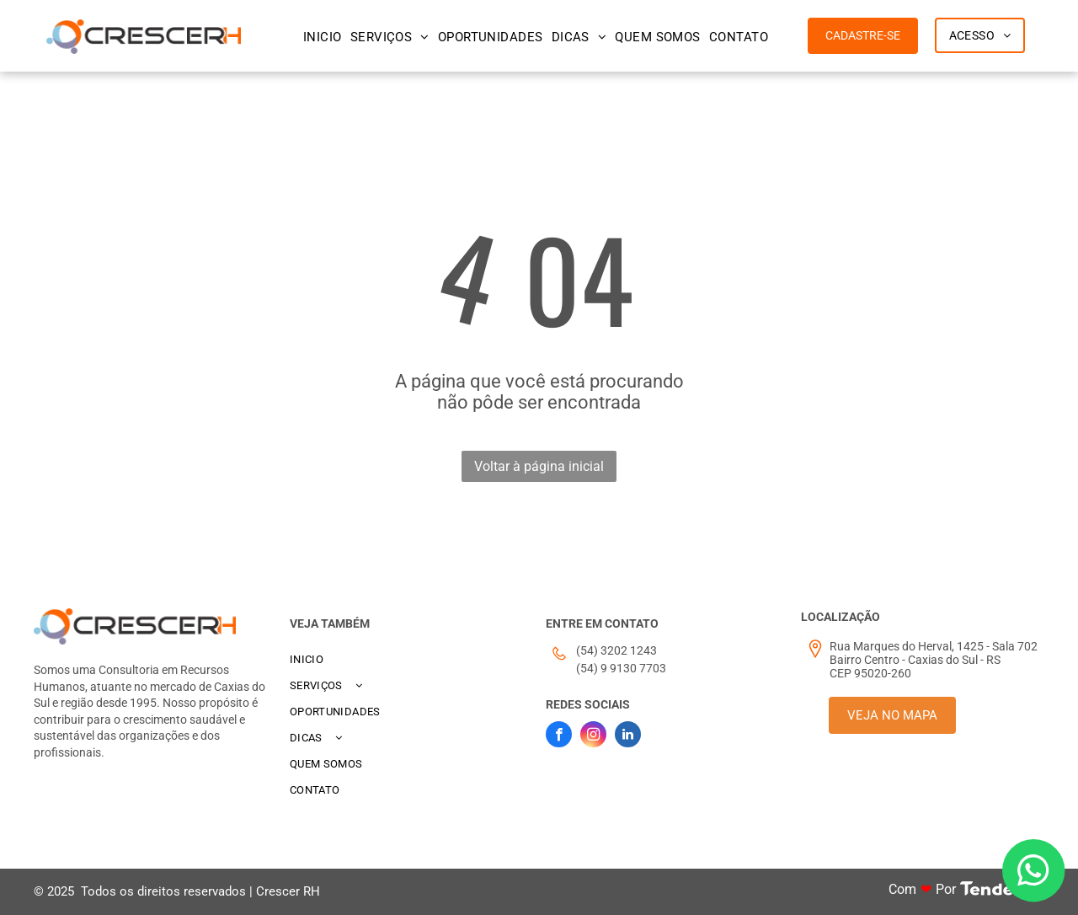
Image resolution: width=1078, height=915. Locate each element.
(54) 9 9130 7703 (621, 668)
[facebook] (559, 736)
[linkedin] (628, 736)
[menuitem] (322, 37)
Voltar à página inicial (539, 466)
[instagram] (593, 736)
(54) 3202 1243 (616, 650)
